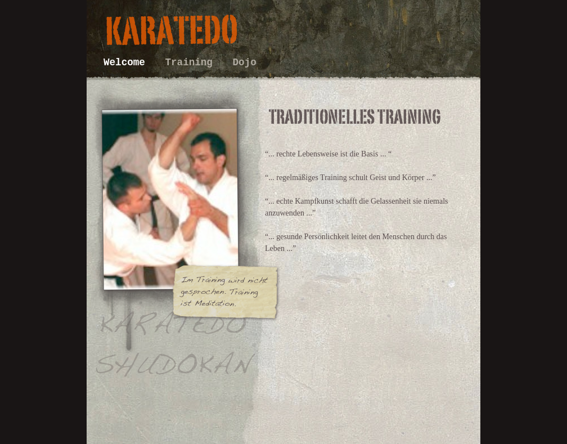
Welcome (127, 62)
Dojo (244, 62)
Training (191, 62)
